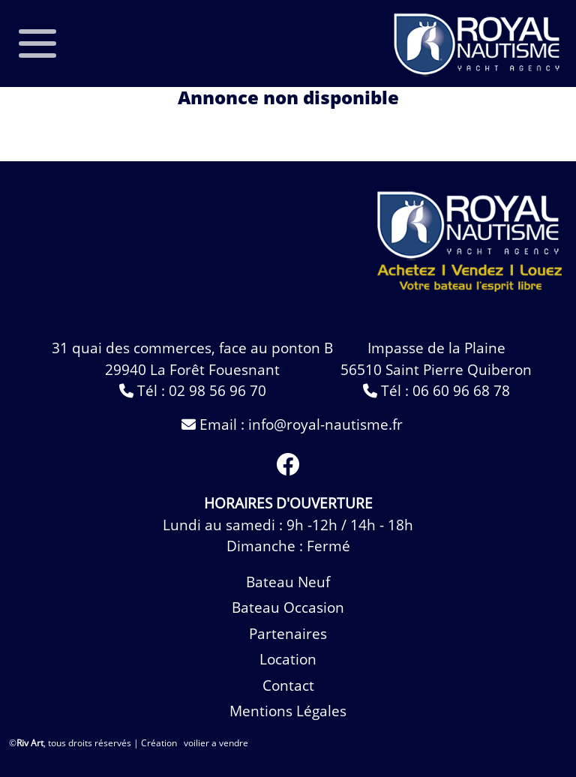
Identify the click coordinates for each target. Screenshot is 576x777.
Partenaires (288, 634)
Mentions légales (288, 711)
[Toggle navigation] (37, 43)
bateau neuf (288, 582)
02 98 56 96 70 (217, 390)
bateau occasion (288, 607)
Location (288, 659)
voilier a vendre (216, 742)
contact (288, 685)
